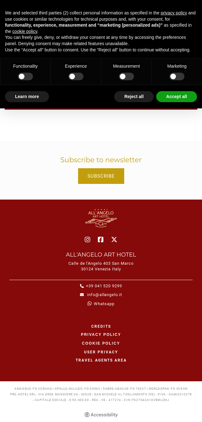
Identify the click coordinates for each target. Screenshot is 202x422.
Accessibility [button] (104, 414)
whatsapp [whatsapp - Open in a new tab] (104, 303)
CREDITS (101, 326)
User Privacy (101, 352)
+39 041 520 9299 (104, 286)
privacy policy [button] (174, 12)
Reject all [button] (133, 96)
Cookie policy (101, 343)
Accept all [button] (176, 96)
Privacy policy (101, 334)
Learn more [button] (27, 96)
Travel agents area (101, 360)
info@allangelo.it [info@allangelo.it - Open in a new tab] (104, 294)
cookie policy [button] (24, 31)
